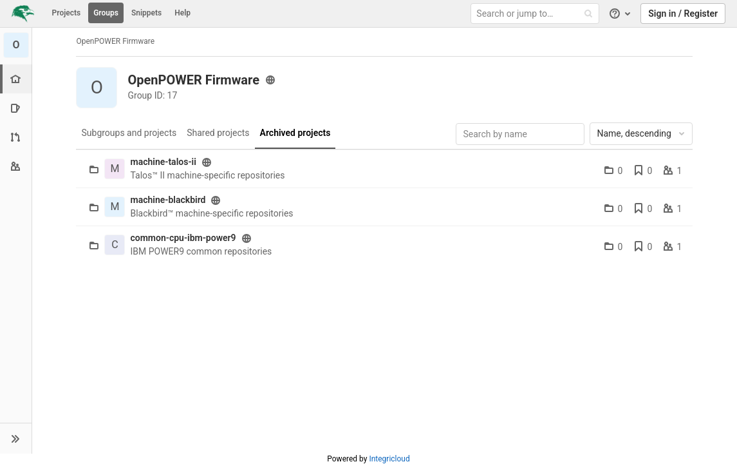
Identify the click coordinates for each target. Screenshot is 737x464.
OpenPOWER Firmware (116, 41)
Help (182, 12)
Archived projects (295, 133)
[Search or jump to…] (536, 14)
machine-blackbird (168, 200)
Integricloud (389, 458)
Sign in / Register (683, 13)
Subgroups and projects (129, 133)
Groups (105, 12)
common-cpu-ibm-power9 (183, 238)
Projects (66, 12)
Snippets (146, 12)
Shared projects (218, 133)
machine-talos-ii (163, 162)
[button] (16, 438)
